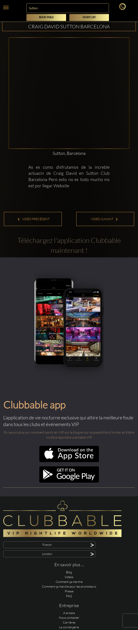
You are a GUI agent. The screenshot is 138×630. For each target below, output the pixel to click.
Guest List (89, 17)
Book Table (46, 17)
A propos (69, 613)
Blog (69, 572)
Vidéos (69, 577)
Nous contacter (69, 617)
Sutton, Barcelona (69, 153)
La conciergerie (69, 627)
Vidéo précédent (33, 219)
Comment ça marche (69, 582)
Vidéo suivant (104, 219)
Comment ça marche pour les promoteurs (69, 586)
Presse (69, 591)
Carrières (69, 622)
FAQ (69, 596)
